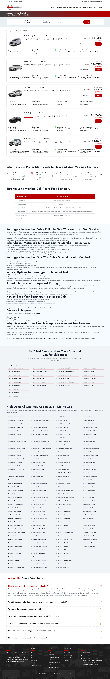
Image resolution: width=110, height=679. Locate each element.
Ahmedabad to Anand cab (15, 444)
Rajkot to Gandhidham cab (65, 532)
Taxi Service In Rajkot (54, 662)
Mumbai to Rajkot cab (14, 553)
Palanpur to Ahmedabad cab (41, 451)
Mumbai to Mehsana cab (40, 507)
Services (79, 7)
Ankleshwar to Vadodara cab (16, 514)
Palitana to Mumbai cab (64, 504)
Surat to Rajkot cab (38, 469)
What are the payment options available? (25, 609)
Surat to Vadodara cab (39, 458)
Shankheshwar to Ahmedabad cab (42, 448)
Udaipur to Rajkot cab (89, 504)
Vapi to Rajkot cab (88, 528)
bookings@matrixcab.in (16, 319)
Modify (87, 22)
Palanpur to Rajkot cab (89, 542)
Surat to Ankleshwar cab (39, 490)
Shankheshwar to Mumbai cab (66, 497)
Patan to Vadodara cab (14, 528)
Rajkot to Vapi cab (63, 546)
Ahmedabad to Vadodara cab (16, 416)
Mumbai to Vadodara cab (90, 486)
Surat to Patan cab (63, 427)
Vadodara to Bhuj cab (89, 441)
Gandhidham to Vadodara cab (16, 507)
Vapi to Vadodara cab (14, 521)
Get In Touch (98, 7)
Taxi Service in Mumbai (89, 375)
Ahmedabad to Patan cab (15, 462)
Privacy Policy (68, 655)
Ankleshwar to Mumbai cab (40, 556)
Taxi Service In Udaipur (54, 667)
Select (98, 44)
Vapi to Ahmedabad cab (39, 437)
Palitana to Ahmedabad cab (40, 455)
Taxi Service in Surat (63, 378)
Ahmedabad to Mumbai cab (16, 420)
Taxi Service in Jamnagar (64, 375)
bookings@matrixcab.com (95, 1)
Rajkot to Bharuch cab (64, 542)
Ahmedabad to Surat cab (15, 423)
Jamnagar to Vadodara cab (15, 504)
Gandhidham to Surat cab (65, 465)
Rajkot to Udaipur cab (64, 521)
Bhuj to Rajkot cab (88, 507)
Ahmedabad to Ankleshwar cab (16, 448)
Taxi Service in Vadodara (89, 378)
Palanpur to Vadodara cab (15, 535)
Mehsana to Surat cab (64, 483)
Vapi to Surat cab (62, 479)
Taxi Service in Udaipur (64, 385)
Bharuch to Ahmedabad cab (40, 434)
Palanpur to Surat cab (89, 416)
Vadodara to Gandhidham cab (91, 448)
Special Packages (69, 7)
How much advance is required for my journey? (27, 638)
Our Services (34, 658)
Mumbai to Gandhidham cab (16, 567)
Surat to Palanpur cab (64, 434)
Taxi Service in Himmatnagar (66, 371)
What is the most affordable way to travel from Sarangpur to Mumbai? (37, 602)
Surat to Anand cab (38, 486)
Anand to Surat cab (63, 469)
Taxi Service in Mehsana (89, 368)
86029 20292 (18, 1)
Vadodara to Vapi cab (89, 462)
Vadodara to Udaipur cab (90, 437)
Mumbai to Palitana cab (39, 521)
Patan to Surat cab (63, 486)
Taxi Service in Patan (14, 385)
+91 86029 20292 (15, 317)
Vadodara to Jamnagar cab (90, 444)
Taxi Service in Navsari (14, 378)
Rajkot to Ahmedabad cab (15, 486)
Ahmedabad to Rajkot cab (15, 427)
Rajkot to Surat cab (63, 451)
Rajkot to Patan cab (63, 553)
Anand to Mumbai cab (39, 553)
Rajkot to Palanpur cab (64, 560)
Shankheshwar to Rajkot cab (90, 539)
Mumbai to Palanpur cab (40, 518)
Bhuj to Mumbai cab (38, 542)
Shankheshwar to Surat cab (65, 490)
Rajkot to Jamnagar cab (64, 528)
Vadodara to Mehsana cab (90, 465)
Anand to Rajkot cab (88, 518)
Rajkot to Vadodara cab (15, 493)
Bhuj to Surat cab (62, 458)
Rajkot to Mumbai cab (39, 535)
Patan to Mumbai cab (64, 493)
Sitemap (66, 660)
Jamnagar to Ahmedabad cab (41, 420)
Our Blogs (34, 663)
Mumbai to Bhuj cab (13, 560)
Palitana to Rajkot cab (89, 546)
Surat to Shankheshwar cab (65, 430)
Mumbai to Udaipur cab (14, 556)
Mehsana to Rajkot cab (89, 532)
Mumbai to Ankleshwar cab (40, 497)
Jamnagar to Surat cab (64, 462)
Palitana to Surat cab (88, 420)
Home (52, 7)
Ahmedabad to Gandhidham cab (17, 441)
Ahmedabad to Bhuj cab (14, 434)
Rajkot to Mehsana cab (64, 549)
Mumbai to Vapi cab (38, 504)
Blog (90, 7)
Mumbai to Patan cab (39, 511)
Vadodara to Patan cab (89, 469)
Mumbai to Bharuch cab (39, 500)
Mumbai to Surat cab (64, 444)
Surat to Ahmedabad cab (15, 483)
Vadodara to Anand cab (89, 451)
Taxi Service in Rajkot (39, 382)
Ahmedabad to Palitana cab (16, 472)
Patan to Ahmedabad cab (40, 444)
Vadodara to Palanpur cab (90, 476)
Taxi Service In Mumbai (54, 664)
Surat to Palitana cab (64, 437)
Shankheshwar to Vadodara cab (16, 532)
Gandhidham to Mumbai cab (41, 549)
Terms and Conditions (70, 658)
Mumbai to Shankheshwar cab (41, 514)
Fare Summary (84, 44)
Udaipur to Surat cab (63, 455)
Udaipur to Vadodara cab (15, 497)
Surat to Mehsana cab (64, 423)
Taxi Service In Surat (53, 659)
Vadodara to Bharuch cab (90, 458)
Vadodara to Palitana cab (90, 479)
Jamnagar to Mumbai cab (40, 546)
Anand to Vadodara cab (14, 511)
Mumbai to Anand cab (39, 493)
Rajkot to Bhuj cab (63, 525)
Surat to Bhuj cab (38, 476)
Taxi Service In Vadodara (54, 657)
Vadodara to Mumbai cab (90, 427)
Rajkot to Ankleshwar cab (65, 539)
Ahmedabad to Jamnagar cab (16, 437)
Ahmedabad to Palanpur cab (16, 469)
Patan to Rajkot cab (88, 535)
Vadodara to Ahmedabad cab (16, 476)
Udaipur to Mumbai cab (39, 539)
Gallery (85, 7)
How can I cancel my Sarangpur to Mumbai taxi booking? (31, 631)
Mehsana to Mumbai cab (40, 567)
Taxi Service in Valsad (88, 382)
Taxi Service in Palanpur (14, 382)
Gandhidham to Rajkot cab (90, 514)
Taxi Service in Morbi (88, 371)
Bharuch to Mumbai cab (39, 560)
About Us (59, 7)
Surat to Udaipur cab (39, 472)
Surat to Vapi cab (62, 420)
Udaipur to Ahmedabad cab (15, 490)
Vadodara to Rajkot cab (89, 434)
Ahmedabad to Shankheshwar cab (17, 465)
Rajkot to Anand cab (63, 535)
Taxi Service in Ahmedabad (15, 368)
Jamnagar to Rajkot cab (89, 511)
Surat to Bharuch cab (64, 416)
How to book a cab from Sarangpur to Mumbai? (28, 586)
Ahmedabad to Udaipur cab (15, 430)
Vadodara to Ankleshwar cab (90, 455)
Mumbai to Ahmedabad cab (16, 479)
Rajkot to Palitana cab (64, 563)
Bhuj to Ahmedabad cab (39, 416)
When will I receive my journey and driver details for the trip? (33, 616)
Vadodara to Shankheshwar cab (91, 472)
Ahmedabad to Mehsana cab (16, 458)
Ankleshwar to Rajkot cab (90, 521)
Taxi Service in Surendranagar (66, 382)
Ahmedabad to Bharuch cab (15, 451)
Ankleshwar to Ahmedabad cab (41, 430)
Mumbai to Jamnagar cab (15, 563)
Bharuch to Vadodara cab (15, 518)
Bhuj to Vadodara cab (14, 500)
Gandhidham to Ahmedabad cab (42, 423)
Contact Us (67, 652)
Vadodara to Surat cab (64, 441)
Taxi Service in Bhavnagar (40, 371)
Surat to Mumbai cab (39, 462)
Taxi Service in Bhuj (38, 375)
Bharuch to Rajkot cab (89, 525)
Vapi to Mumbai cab (38, 563)
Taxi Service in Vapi (88, 385)
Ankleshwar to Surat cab (64, 472)
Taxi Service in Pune (38, 378)
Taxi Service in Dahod (64, 368)
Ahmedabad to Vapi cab (14, 455)
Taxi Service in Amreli (14, 371)
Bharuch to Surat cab (64, 476)
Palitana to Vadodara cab (15, 539)
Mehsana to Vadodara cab (15, 525)
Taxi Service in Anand (14, 375)
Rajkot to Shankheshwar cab (65, 556)
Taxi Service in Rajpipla (39, 385)
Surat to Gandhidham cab (40, 483)
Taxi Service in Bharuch (39, 368)
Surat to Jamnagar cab (39, 479)
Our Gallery (34, 660)
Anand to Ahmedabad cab (40, 427)
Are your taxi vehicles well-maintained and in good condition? (33, 624)
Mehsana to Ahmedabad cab (41, 441)
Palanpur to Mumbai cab (64, 500)
